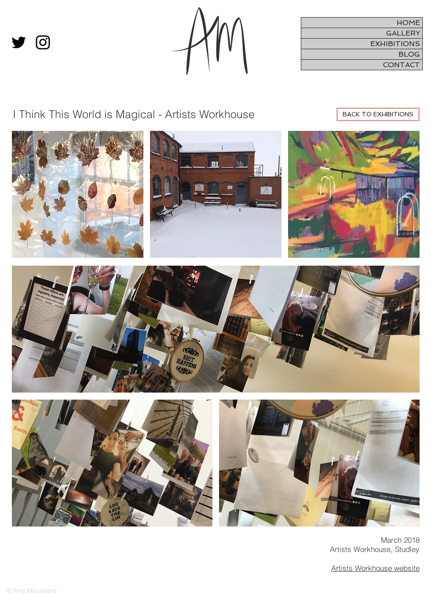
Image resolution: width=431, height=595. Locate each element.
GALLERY (403, 33)
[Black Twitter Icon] (18, 42)
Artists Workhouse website (375, 568)
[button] (216, 329)
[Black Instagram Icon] (42, 42)
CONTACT (401, 65)
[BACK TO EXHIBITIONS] (378, 114)
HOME (408, 22)
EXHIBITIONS (395, 44)
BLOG (409, 54)
